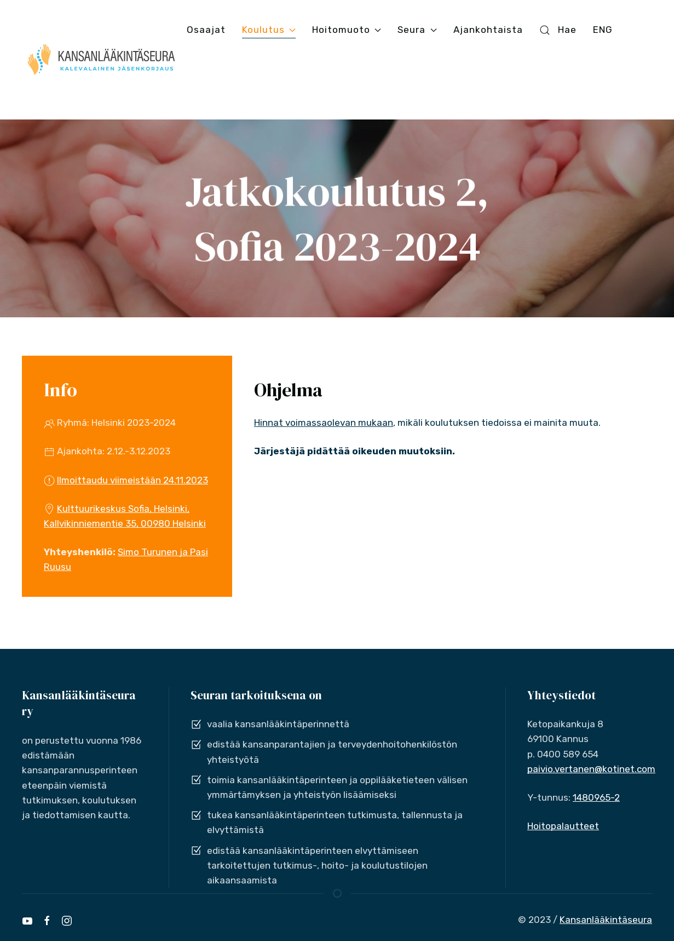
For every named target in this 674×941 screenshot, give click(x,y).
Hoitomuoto (346, 29)
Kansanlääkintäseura (606, 919)
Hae (558, 30)
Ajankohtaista (488, 29)
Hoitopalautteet (563, 825)
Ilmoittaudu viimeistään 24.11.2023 (132, 480)
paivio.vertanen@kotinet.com (591, 768)
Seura (417, 29)
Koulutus (269, 29)
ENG (603, 29)
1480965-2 (596, 797)
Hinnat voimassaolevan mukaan (323, 422)
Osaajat (206, 29)
